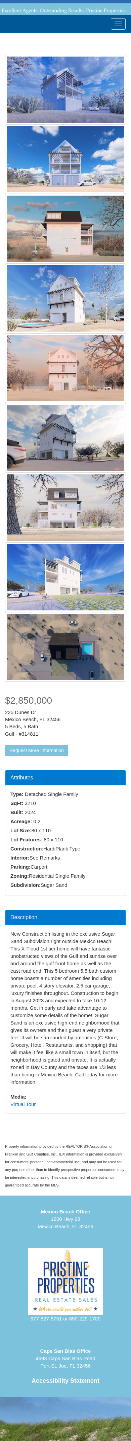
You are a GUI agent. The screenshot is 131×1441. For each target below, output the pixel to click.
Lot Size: (21, 830)
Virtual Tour (23, 1104)
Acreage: (21, 821)
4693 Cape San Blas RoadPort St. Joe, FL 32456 (65, 1358)
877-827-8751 (46, 1318)
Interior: (20, 858)
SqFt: (16, 803)
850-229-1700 (84, 1318)
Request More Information (36, 750)
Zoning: (19, 876)
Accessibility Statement (65, 1380)
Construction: (26, 848)
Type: (17, 794)
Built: (16, 812)
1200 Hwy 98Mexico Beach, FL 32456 (65, 1219)
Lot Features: (26, 839)
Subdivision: (25, 885)
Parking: (20, 867)
